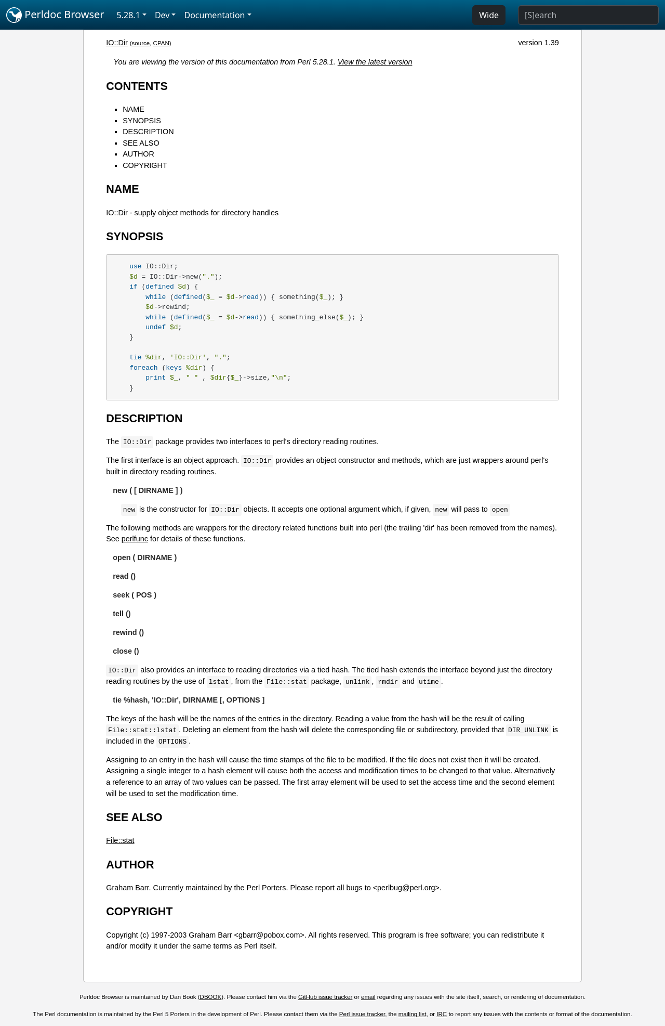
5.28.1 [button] (128, 15)
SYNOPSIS (142, 120)
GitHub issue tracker (325, 997)
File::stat (120, 840)
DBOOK (211, 997)
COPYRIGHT (145, 165)
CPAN (161, 43)
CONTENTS (137, 86)
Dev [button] (162, 15)
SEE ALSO (141, 143)
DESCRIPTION (148, 131)
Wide (489, 15)
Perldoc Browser (55, 15)
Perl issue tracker (362, 1014)
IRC (441, 1014)
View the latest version (375, 62)
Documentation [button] (214, 15)
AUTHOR (138, 154)
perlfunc (135, 539)
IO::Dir (117, 42)
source (141, 43)
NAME (133, 109)
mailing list (412, 1014)
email (368, 997)
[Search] (588, 15)
